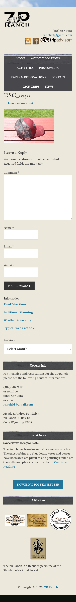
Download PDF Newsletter (38, 484)
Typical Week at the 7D (20, 328)
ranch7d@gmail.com (57, 35)
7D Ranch (38, 19)
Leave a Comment (20, 103)
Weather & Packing (17, 320)
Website (9, 265)
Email (9, 246)
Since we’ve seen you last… (21, 443)
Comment (11, 172)
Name (9, 228)
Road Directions (15, 304)
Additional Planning (18, 312)
